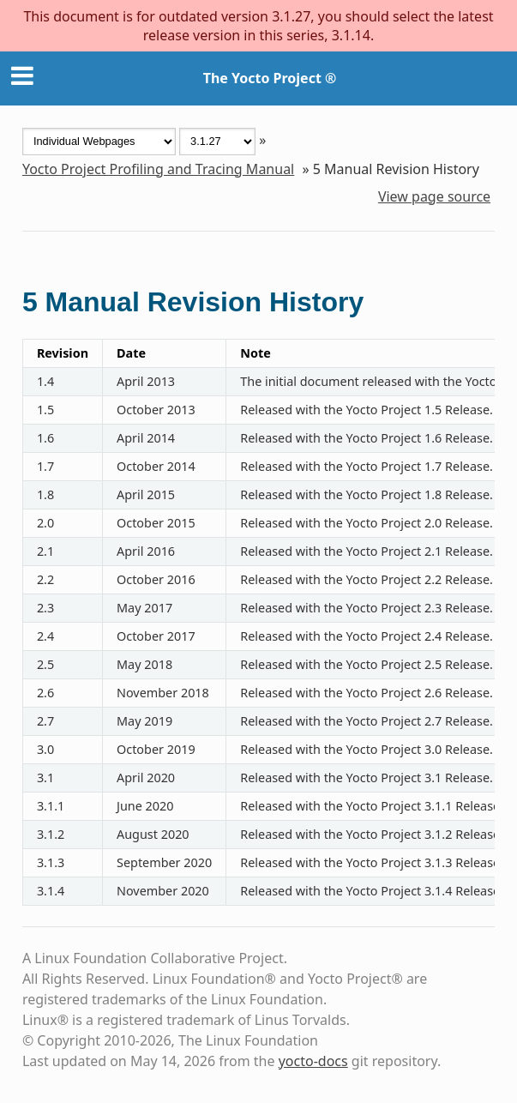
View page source (434, 196)
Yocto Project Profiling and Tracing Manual (158, 169)
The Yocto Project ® (270, 78)
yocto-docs (313, 1061)
